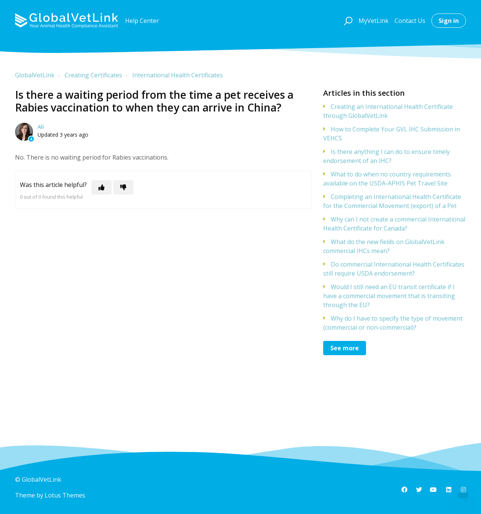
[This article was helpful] (101, 187)
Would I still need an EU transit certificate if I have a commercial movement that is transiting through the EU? (389, 296)
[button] (347, 20)
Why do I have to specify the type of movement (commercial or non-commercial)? (393, 323)
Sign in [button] (449, 21)
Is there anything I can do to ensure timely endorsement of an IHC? (386, 156)
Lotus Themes (65, 495)
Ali (41, 126)
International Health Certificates (177, 75)
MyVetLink (373, 21)
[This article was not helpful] (123, 187)
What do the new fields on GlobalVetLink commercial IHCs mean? (384, 246)
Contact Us (410, 21)
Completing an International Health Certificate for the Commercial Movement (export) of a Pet (392, 201)
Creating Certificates (93, 75)
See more (344, 348)
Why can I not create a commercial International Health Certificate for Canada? (394, 223)
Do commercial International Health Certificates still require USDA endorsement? (393, 268)
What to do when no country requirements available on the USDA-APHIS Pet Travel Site (387, 178)
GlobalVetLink (34, 75)
